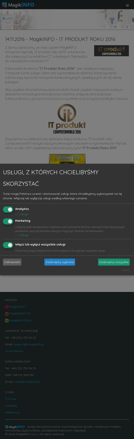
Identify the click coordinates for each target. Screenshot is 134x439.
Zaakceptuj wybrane (60, 262)
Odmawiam (12, 262)
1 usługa (22, 214)
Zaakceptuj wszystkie (113, 262)
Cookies (125, 270)
